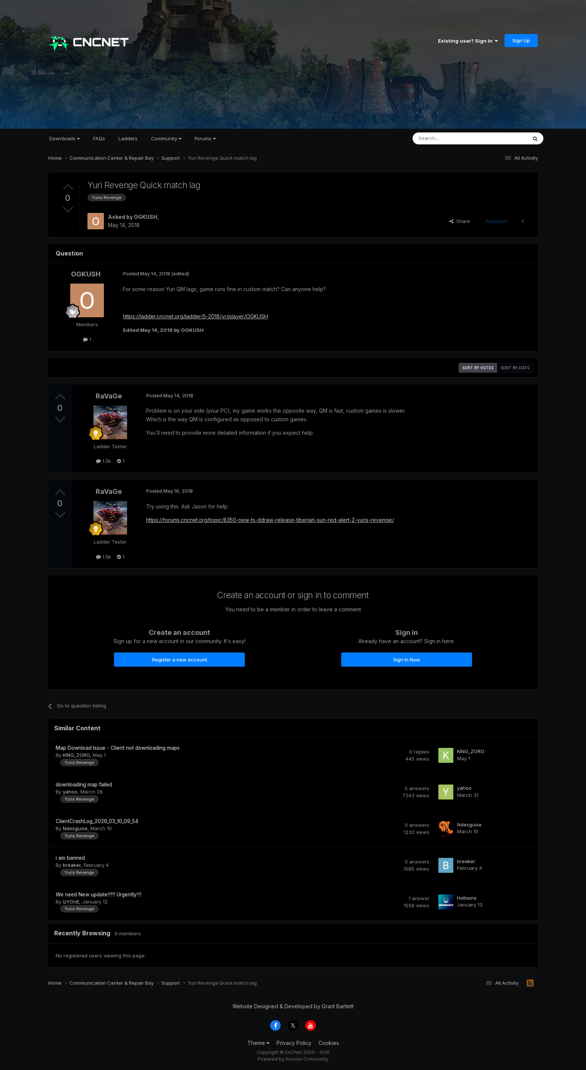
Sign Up (521, 40)
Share (459, 221)
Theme (258, 1043)
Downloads (64, 138)
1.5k (103, 461)
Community (166, 138)
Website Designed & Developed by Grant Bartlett (293, 1006)
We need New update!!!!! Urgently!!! (98, 895)
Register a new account (179, 660)
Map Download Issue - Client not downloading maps (118, 748)
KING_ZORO (76, 755)
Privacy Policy (294, 1043)
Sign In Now (406, 660)
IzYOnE (71, 902)
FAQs (99, 138)
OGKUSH (145, 217)
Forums (205, 138)
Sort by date (515, 368)
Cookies (328, 1043)
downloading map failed (84, 785)
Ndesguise (75, 828)
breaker (72, 865)
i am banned (70, 858)
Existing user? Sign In (468, 41)
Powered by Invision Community (293, 1059)
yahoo (70, 792)
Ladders (128, 138)
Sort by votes (477, 368)
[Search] (451, 138)
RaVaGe (109, 396)
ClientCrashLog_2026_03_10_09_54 (97, 821)
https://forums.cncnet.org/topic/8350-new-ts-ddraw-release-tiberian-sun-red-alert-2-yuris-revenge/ (270, 520)
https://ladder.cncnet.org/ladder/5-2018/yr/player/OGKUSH (195, 316)
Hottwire (466, 898)
